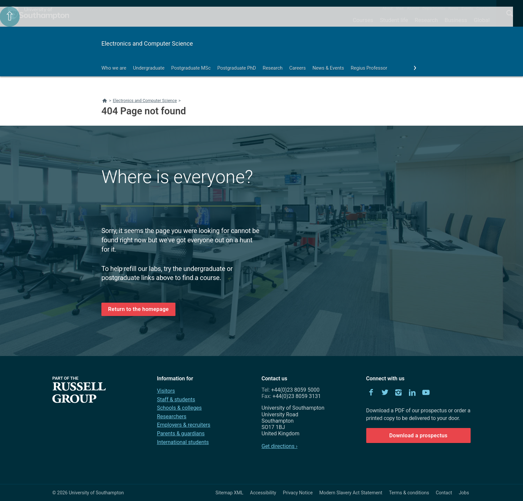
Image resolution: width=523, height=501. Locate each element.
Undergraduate (149, 68)
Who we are (113, 68)
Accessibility (263, 492)
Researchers (171, 416)
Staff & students (176, 399)
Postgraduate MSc (190, 68)
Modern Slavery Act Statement (350, 492)
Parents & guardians (180, 433)
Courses (363, 20)
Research (426, 20)
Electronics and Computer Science (147, 43)
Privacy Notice (298, 492)
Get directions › (280, 446)
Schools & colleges (179, 408)
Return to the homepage (138, 309)
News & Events (328, 68)
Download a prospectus (418, 435)
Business (456, 20)
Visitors (166, 391)
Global (482, 20)
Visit (400, 8)
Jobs (464, 492)
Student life (394, 20)
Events (467, 8)
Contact (483, 8)
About (387, 8)
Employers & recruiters (183, 425)
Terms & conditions (409, 492)
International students (183, 442)
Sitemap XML (229, 492)
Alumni (413, 8)
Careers (297, 68)
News (453, 8)
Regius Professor (369, 68)
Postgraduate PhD (236, 68)
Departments (434, 8)
